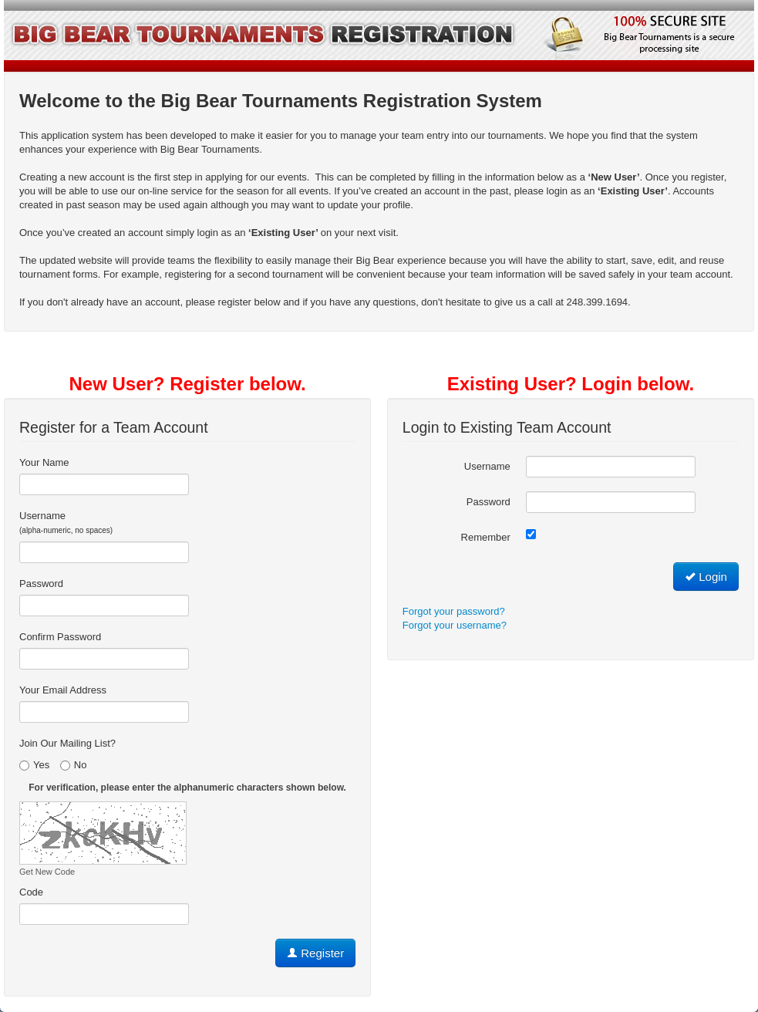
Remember (485, 537)
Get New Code (47, 871)
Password (41, 583)
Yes (34, 765)
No (73, 765)
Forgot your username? (455, 625)
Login (706, 576)
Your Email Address (62, 690)
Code (31, 892)
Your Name (44, 462)
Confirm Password (60, 637)
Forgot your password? (454, 611)
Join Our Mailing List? (67, 743)
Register (315, 953)
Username (66, 522)
